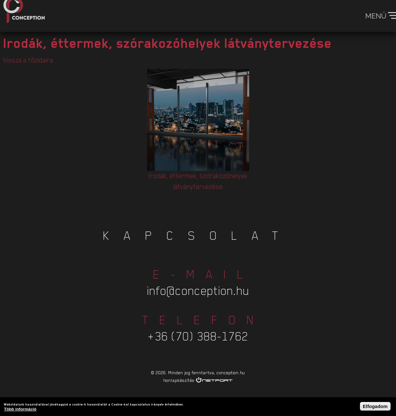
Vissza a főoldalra (28, 60)
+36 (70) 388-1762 (198, 328)
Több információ (20, 409)
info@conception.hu (198, 282)
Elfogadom (375, 406)
